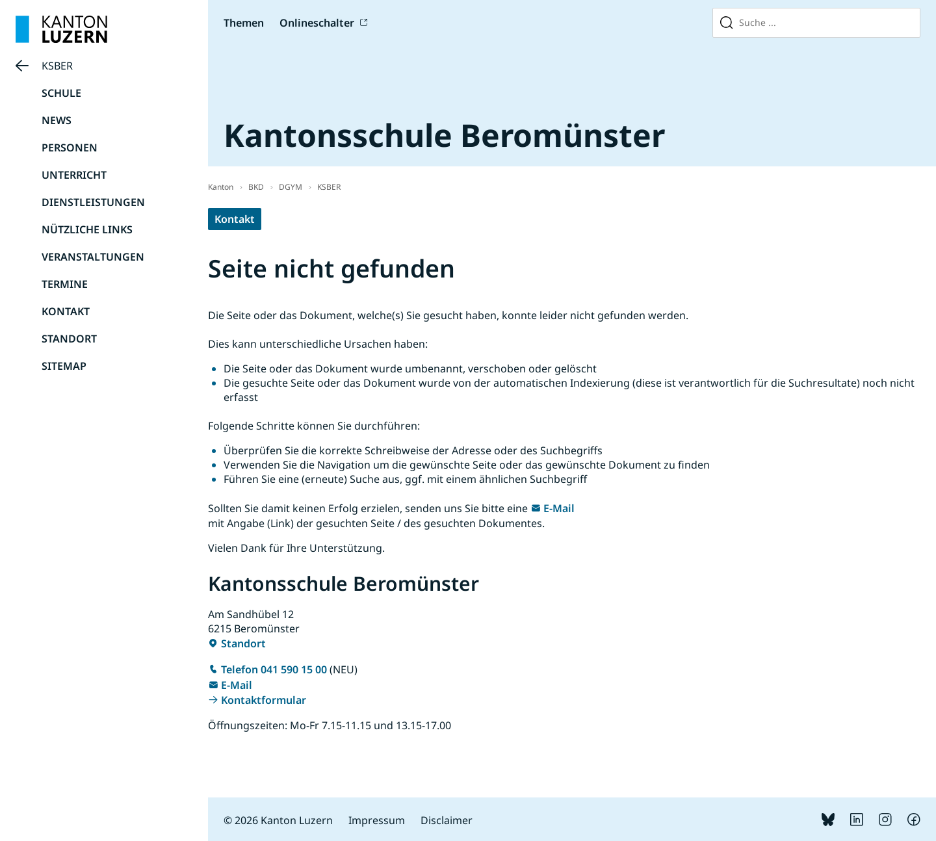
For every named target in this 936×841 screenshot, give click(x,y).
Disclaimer (447, 820)
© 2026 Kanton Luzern (278, 820)
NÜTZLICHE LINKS (87, 229)
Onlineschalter (317, 23)
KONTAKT (66, 311)
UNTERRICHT (74, 175)
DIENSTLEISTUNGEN (93, 202)
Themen (244, 23)
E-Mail (559, 508)
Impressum (376, 820)
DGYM (290, 186)
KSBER (57, 65)
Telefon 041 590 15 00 (274, 669)
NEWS (57, 120)
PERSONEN (70, 147)
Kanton (220, 186)
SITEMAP (64, 366)
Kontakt (234, 219)
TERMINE (65, 284)
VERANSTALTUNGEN (93, 257)
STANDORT (69, 338)
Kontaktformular (263, 700)
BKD (256, 186)
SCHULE (61, 93)
